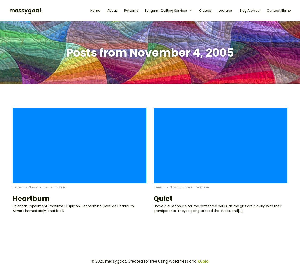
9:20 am (203, 187)
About (112, 10)
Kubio (203, 261)
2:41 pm (62, 187)
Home (95, 10)
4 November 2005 (39, 187)
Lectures (226, 10)
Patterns (131, 10)
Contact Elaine (279, 10)
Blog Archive (250, 10)
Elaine (17, 187)
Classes (205, 10)
